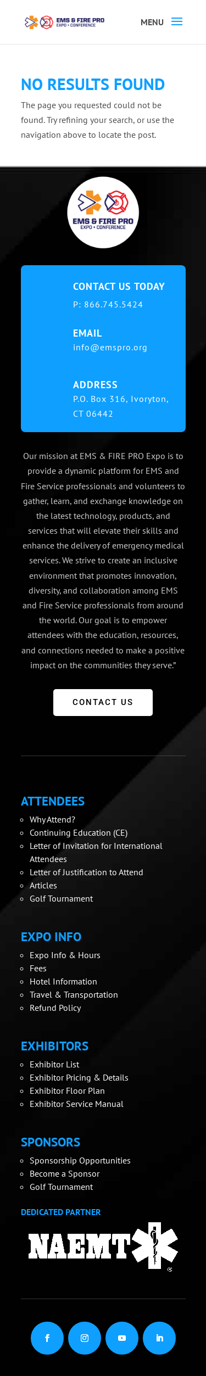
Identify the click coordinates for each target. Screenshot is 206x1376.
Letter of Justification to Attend (86, 871)
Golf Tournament (61, 898)
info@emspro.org (110, 347)
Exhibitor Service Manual (77, 1103)
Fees (38, 968)
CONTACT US (103, 702)
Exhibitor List (54, 1064)
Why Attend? (52, 819)
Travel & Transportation (74, 994)
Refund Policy (55, 1007)
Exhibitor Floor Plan (67, 1090)
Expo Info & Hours (65, 954)
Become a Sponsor (64, 1173)
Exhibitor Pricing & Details (79, 1077)
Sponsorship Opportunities (80, 1160)
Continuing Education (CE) (78, 832)
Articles (43, 885)
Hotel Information (63, 981)
